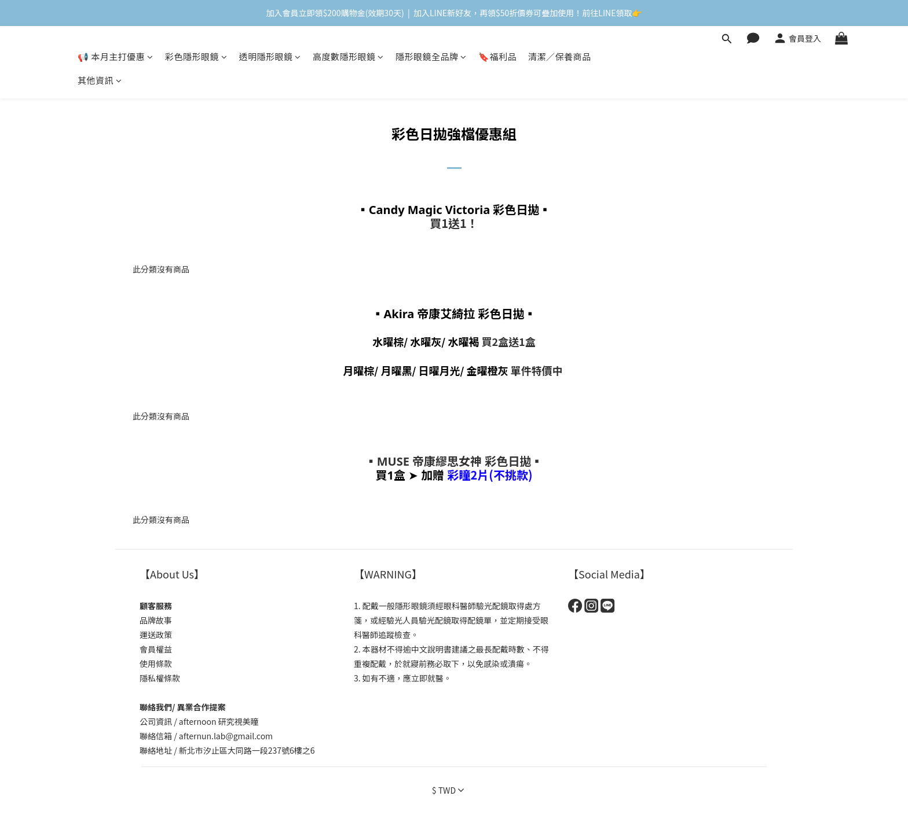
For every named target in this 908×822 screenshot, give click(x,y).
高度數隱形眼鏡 (348, 56)
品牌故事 (156, 620)
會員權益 (156, 649)
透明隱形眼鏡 (270, 56)
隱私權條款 (160, 678)
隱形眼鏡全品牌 (431, 56)
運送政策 (156, 634)
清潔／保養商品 (559, 56)
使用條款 (156, 663)
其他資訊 (100, 80)
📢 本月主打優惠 (115, 56)
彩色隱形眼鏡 (196, 56)
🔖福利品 (497, 56)
